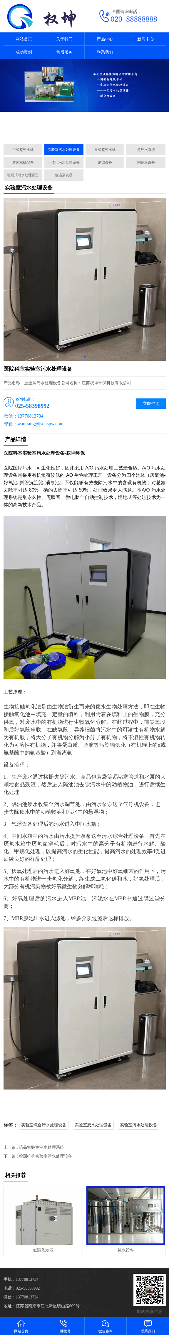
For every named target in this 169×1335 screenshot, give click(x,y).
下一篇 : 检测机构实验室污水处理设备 (38, 1156)
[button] (82, 133)
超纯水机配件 (23, 162)
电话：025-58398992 (22, 1288)
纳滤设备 (105, 162)
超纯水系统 (146, 150)
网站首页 (24, 39)
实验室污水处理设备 (64, 150)
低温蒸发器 (64, 175)
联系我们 (105, 52)
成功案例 (24, 52)
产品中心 (105, 39)
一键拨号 (63, 1326)
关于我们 (64, 39)
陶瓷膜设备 (146, 162)
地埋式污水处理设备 (23, 175)
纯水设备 (126, 1250)
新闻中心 (145, 39)
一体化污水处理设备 (64, 162)
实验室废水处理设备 (93, 1125)
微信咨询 (106, 1326)
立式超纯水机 (105, 150)
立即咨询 (151, 403)
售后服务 (64, 52)
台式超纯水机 (23, 150)
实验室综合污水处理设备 (43, 1125)
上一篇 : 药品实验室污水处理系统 (34, 1147)
